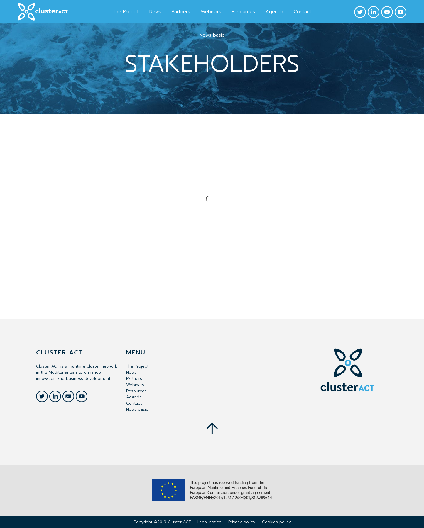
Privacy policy (241, 522)
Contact (302, 11)
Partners (181, 11)
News (155, 11)
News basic (212, 35)
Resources (243, 11)
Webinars (211, 11)
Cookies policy (276, 522)
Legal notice (209, 522)
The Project (126, 11)
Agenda (274, 11)
